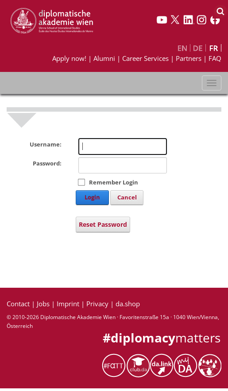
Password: (47, 163)
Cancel (127, 197)
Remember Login (113, 182)
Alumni (104, 58)
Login (92, 197)
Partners (188, 58)
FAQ (215, 58)
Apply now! (69, 58)
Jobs (43, 303)
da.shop (128, 303)
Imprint (68, 303)
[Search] (220, 11)
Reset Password (103, 224)
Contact (18, 303)
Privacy (97, 303)
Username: (46, 144)
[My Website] (51, 20)
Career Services (145, 58)
